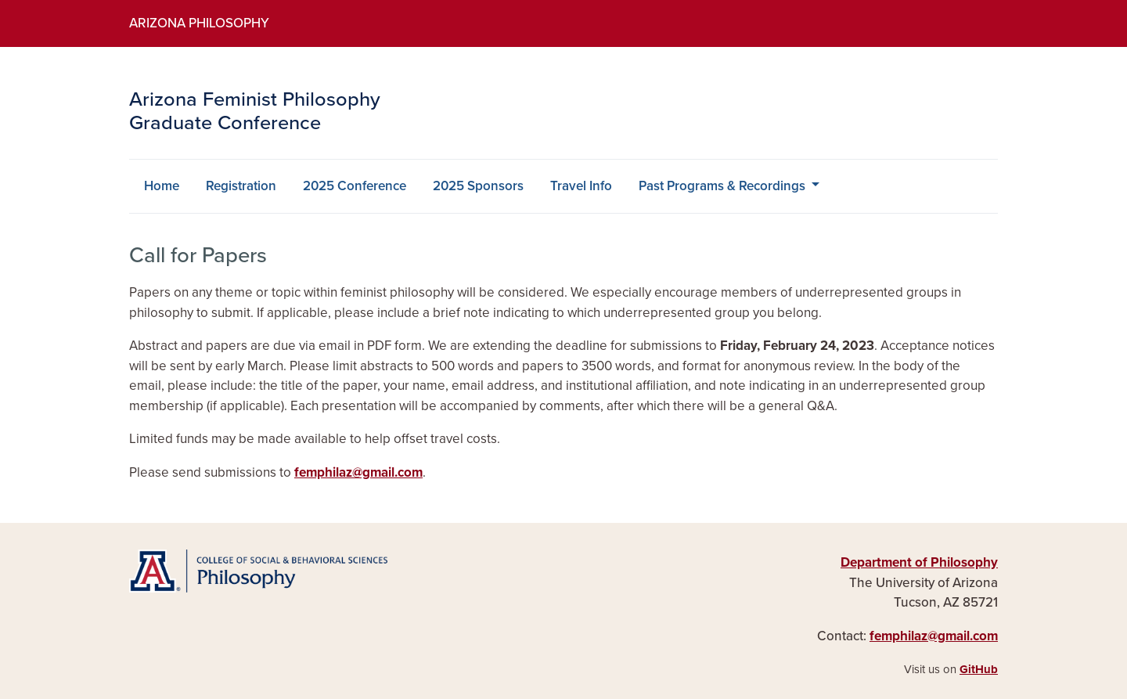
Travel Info (581, 186)
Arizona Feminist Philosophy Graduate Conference (254, 111)
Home (161, 186)
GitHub (979, 669)
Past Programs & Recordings (723, 186)
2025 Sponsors (478, 186)
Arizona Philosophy (199, 23)
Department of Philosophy (919, 562)
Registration (241, 186)
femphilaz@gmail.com (358, 472)
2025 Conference (354, 186)
